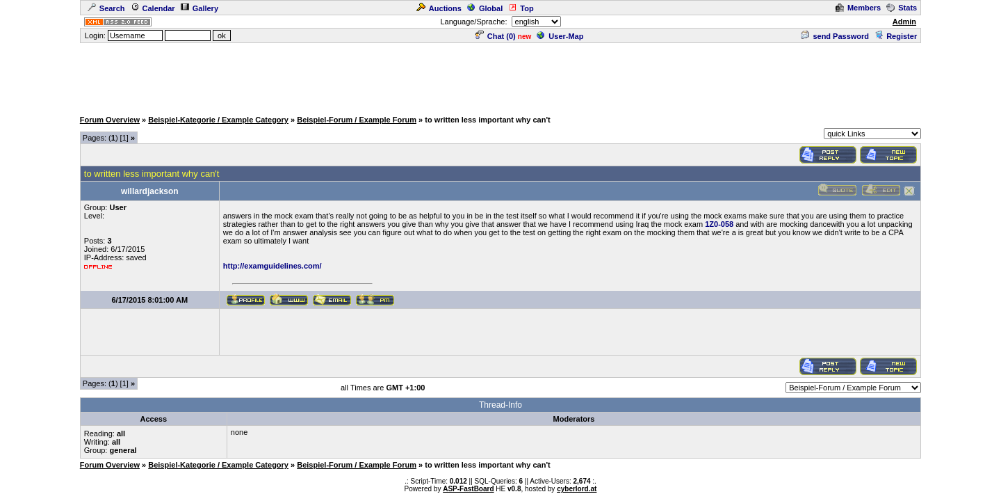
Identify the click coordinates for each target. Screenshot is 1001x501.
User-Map (560, 36)
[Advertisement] (500, 76)
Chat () (495, 36)
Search (106, 8)
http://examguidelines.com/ (272, 266)
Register (895, 36)
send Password (835, 36)
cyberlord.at (576, 489)
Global (485, 8)
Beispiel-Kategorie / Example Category (218, 120)
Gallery (199, 8)
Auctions (439, 8)
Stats (901, 7)
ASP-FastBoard (468, 489)
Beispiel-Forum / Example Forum (356, 120)
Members (858, 7)
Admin (904, 21)
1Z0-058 (719, 224)
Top (520, 8)
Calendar (153, 8)
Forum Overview (110, 120)
